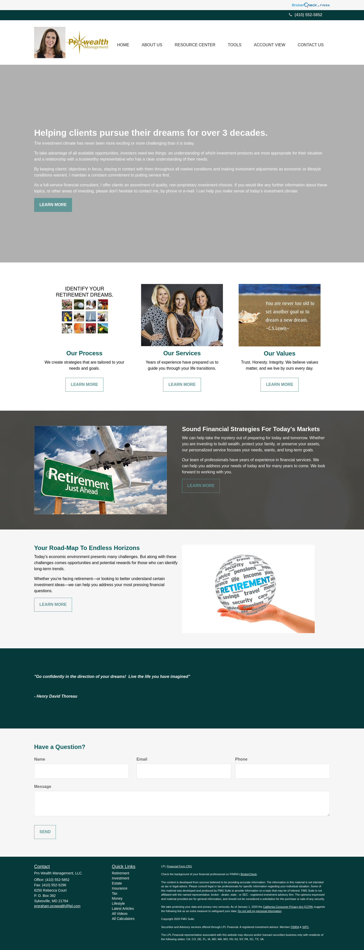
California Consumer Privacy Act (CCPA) (288, 906)
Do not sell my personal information (259, 911)
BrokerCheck (249, 874)
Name (39, 759)
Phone (241, 759)
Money (117, 898)
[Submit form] (45, 832)
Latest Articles (123, 909)
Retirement (120, 873)
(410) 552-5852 (305, 15)
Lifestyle (118, 903)
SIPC (305, 927)
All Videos (120, 914)
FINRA (295, 927)
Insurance (119, 888)
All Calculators (123, 919)
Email (141, 759)
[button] (151, 42)
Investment (120, 878)
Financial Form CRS (179, 866)
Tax (115, 893)
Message (42, 786)
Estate (117, 883)
